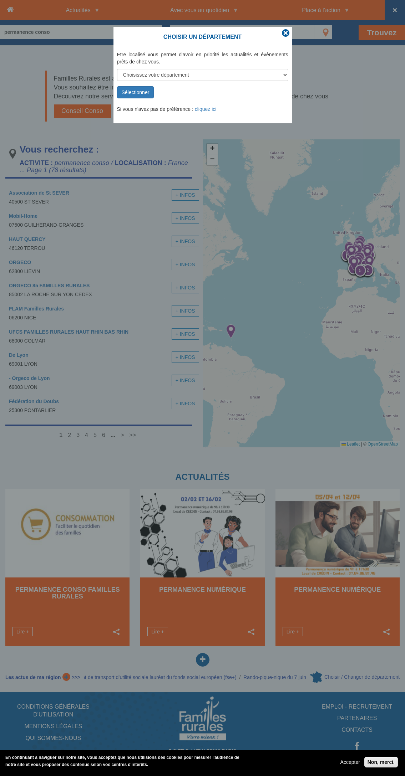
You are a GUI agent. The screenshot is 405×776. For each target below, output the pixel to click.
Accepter (350, 762)
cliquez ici (206, 109)
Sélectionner (136, 92)
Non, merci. (381, 762)
